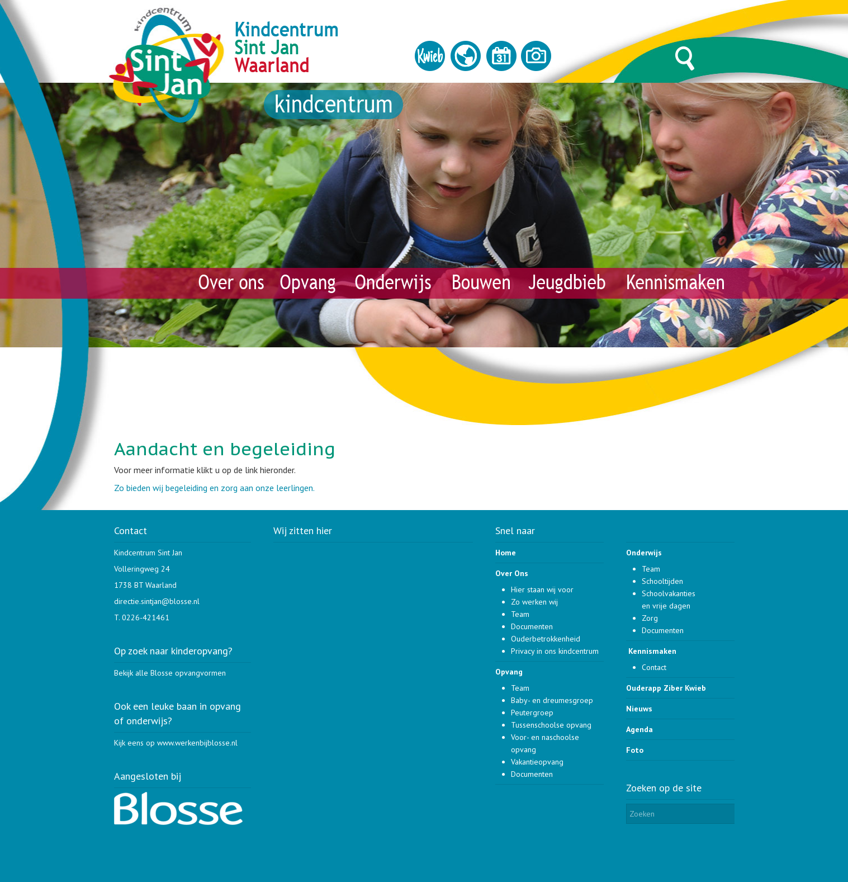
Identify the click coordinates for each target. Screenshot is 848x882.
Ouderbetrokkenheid (545, 639)
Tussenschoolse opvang (551, 725)
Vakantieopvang (537, 762)
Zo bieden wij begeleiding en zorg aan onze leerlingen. (214, 487)
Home (505, 553)
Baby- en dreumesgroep (552, 700)
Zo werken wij (534, 602)
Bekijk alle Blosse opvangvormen (170, 673)
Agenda (639, 729)
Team (520, 614)
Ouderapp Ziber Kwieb (666, 688)
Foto (634, 750)
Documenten (532, 626)
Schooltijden (662, 581)
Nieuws (639, 709)
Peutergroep (532, 713)
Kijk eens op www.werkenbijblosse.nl (176, 743)
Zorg (650, 618)
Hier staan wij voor (542, 589)
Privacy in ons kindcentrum (555, 651)
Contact (654, 667)
